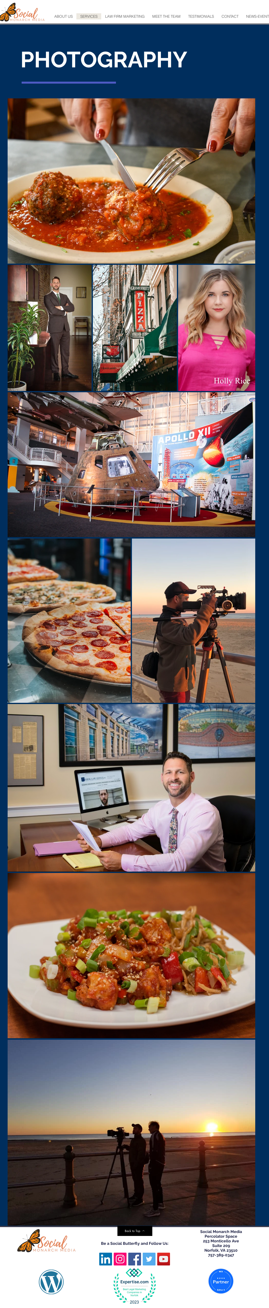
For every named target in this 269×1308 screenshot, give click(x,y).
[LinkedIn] (105, 1259)
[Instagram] (120, 1259)
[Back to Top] (134, 1231)
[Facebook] (134, 1259)
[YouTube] (163, 1259)
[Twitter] (149, 1259)
